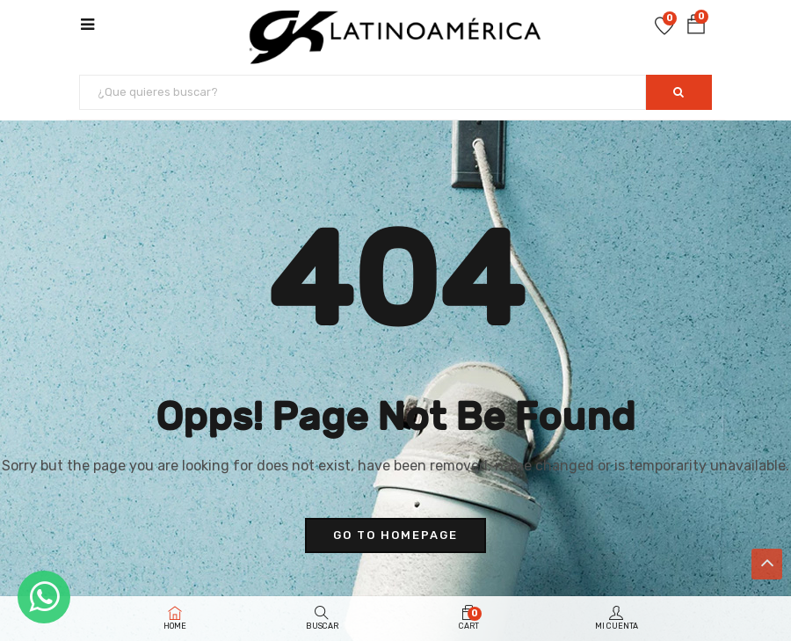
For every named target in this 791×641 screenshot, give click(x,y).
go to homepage (395, 535)
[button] (696, 25)
